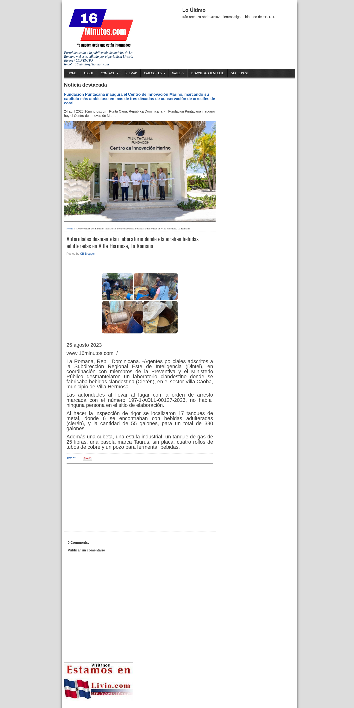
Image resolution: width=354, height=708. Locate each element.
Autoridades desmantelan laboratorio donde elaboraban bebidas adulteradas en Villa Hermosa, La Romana (133, 242)
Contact (107, 73)
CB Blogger (87, 253)
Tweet (71, 458)
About (88, 73)
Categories (152, 73)
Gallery (178, 73)
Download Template (207, 73)
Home (72, 73)
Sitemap (131, 73)
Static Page (239, 73)
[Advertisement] (104, 497)
